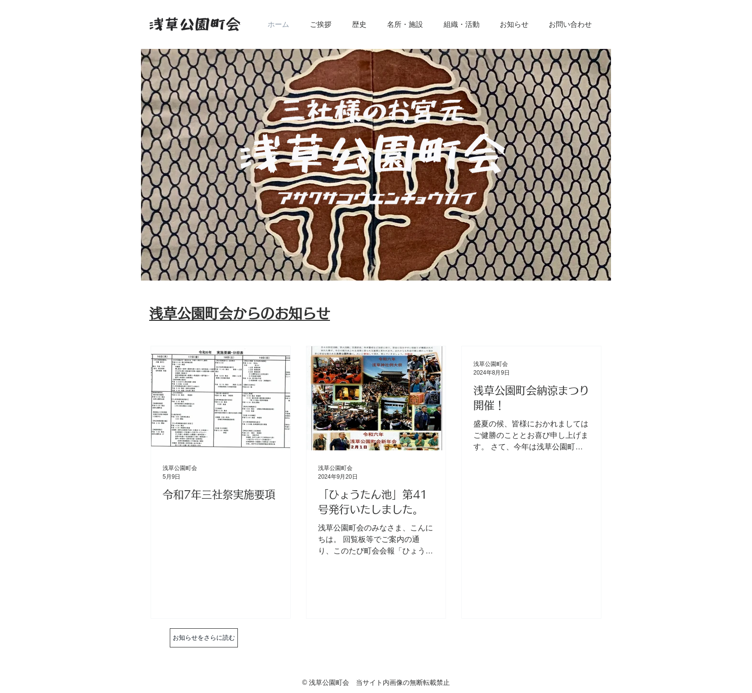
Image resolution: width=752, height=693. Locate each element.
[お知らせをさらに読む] (204, 637)
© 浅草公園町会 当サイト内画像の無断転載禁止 (376, 682)
